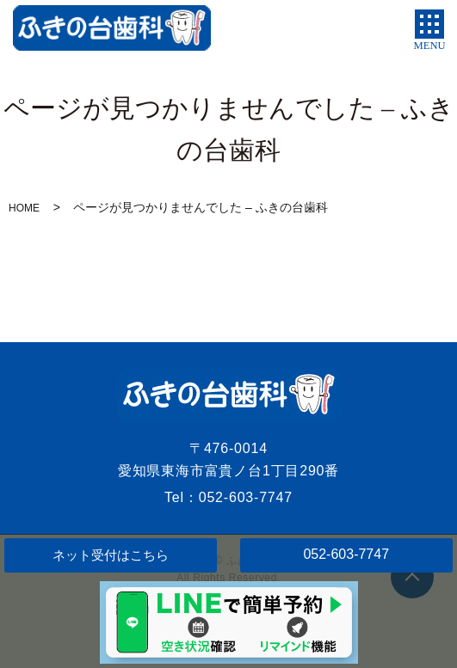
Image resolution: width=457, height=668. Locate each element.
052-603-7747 (346, 554)
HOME (24, 208)
